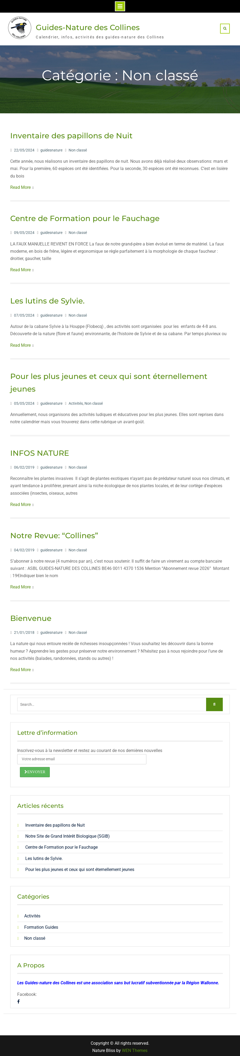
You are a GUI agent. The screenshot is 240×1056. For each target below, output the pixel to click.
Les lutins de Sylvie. (47, 298)
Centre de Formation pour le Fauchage (85, 215)
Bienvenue (30, 615)
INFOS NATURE (39, 450)
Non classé (78, 148)
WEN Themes (134, 1048)
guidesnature (51, 148)
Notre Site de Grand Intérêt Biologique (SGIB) (67, 834)
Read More (20, 184)
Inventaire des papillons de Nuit (71, 133)
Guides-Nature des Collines (88, 26)
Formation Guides (41, 924)
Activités (76, 401)
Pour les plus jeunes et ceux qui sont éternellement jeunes (79, 867)
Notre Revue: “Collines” (54, 533)
